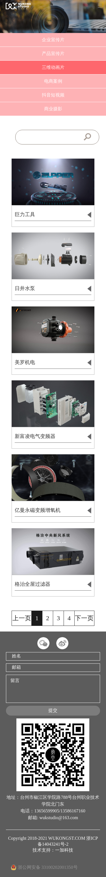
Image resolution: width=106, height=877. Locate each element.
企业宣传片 (53, 39)
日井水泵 (53, 289)
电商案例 (53, 81)
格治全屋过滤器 (53, 584)
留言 (53, 689)
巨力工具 (53, 215)
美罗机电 (53, 362)
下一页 (84, 618)
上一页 (21, 618)
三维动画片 (53, 67)
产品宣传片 (53, 53)
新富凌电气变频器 (53, 436)
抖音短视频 (53, 95)
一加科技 (64, 850)
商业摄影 (53, 108)
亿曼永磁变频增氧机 (53, 510)
